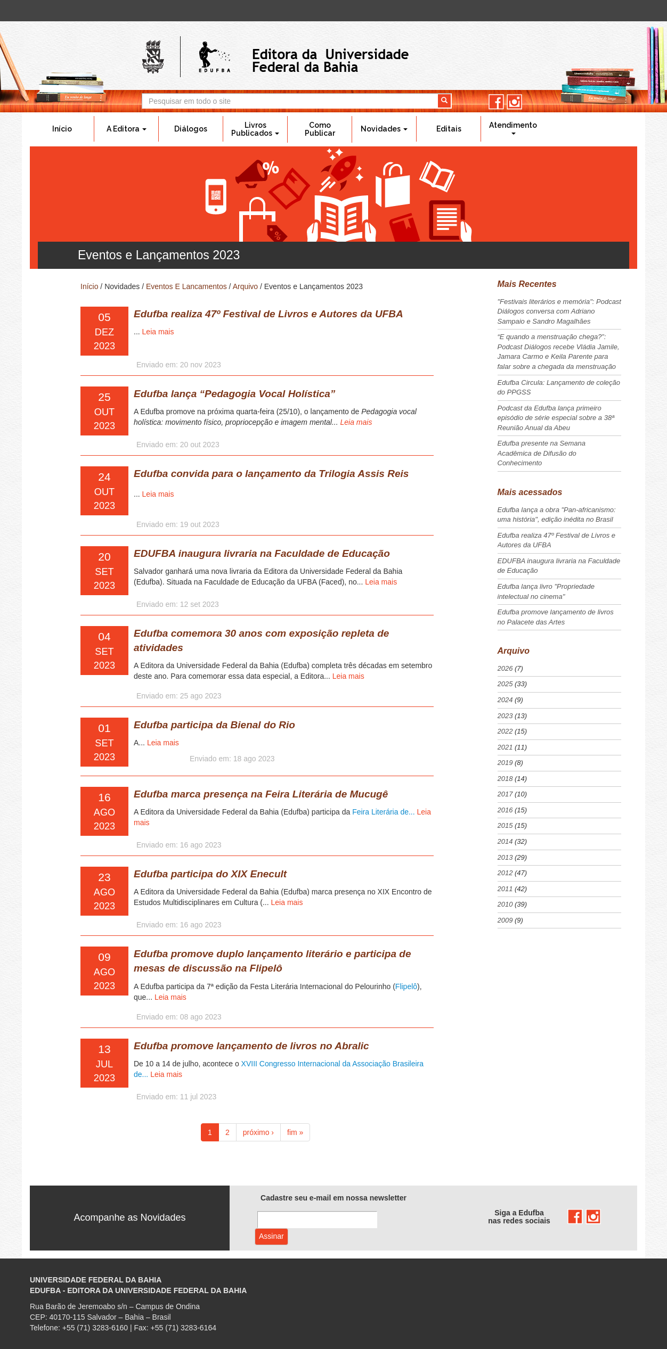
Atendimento (513, 128)
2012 (505, 873)
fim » (295, 1132)
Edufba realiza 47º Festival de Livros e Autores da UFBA (268, 313)
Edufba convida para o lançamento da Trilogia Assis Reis (271, 473)
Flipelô (406, 986)
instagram (514, 102)
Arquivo (245, 286)
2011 (505, 889)
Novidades (384, 129)
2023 (505, 716)
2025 (505, 684)
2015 (505, 825)
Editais (448, 129)
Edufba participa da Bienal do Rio (214, 724)
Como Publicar (320, 129)
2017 (505, 794)
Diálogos (190, 129)
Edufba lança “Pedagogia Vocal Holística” (234, 393)
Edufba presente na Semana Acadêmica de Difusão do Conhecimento (542, 453)
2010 (505, 904)
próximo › (258, 1132)
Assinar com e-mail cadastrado (271, 1236)
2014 (505, 841)
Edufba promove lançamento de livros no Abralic (251, 1045)
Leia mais (158, 331)
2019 (505, 763)
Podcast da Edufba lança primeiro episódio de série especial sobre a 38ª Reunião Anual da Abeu (556, 418)
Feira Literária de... (384, 812)
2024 (505, 700)
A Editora (127, 129)
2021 (505, 747)
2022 (505, 731)
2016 (505, 810)
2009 (505, 920)
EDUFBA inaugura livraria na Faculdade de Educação (262, 553)
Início (62, 129)
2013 (505, 857)
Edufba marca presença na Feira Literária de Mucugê (261, 794)
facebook (496, 102)
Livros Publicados (255, 129)
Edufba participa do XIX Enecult (210, 873)
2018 (505, 779)
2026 (505, 668)
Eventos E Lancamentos (186, 286)
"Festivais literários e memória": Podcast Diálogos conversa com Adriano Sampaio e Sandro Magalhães (559, 311)
